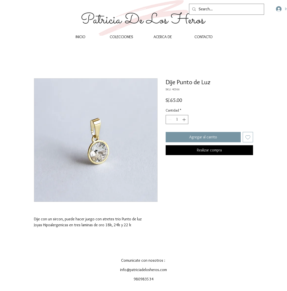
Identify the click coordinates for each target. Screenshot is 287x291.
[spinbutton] (177, 119)
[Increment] (184, 119)
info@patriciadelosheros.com (143, 269)
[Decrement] (169, 119)
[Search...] (226, 9)
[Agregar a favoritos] (248, 137)
